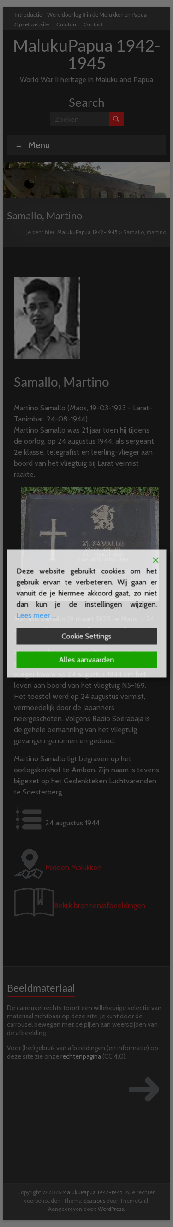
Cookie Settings (87, 636)
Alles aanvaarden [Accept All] (86, 660)
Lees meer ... (36, 615)
